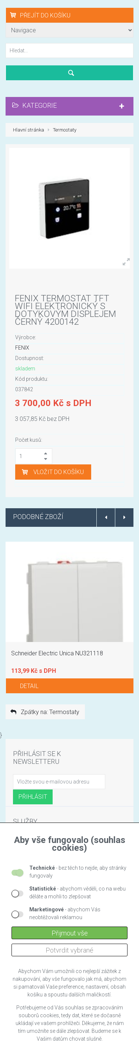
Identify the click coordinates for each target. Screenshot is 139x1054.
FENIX (22, 348)
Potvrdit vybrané (69, 950)
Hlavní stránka (28, 130)
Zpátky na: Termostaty (44, 712)
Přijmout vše (70, 933)
